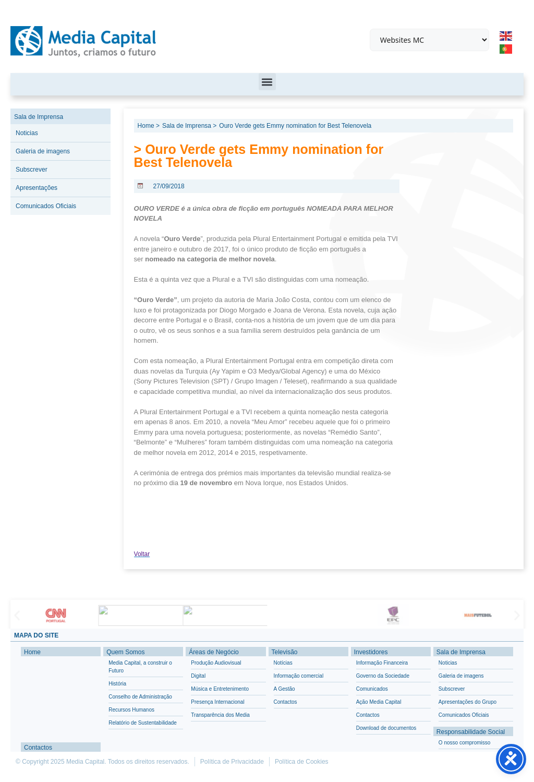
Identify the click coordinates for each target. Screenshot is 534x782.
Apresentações (36, 187)
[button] (267, 81)
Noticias (27, 133)
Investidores (371, 652)
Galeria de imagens (43, 151)
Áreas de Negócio (213, 652)
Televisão (285, 652)
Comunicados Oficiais (46, 206)
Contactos (38, 747)
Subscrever (31, 169)
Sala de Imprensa (38, 117)
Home (32, 652)
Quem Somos (125, 652)
